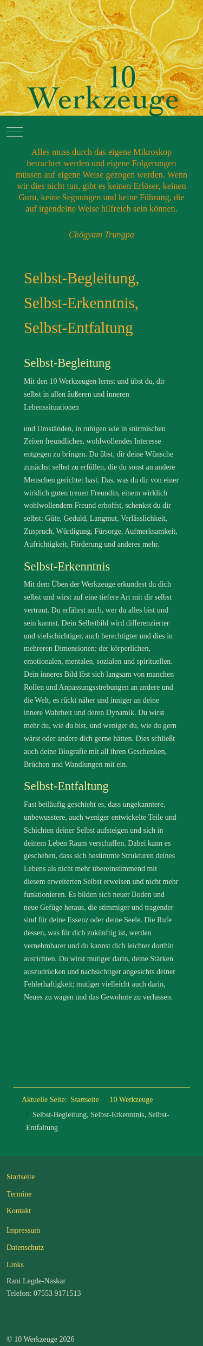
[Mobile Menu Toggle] (14, 132)
